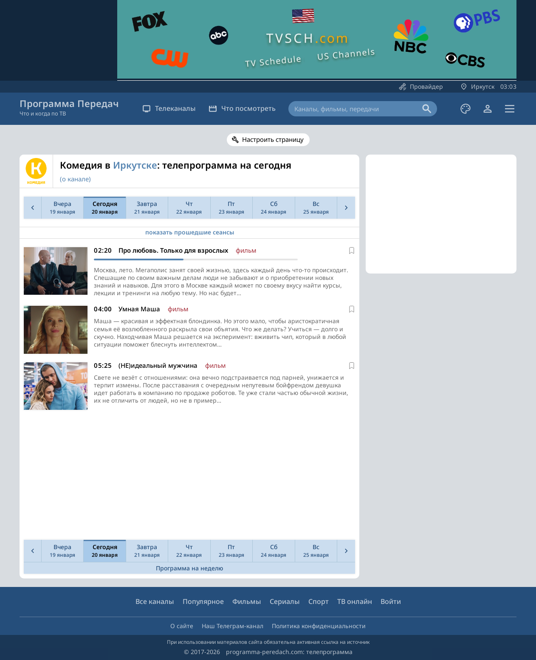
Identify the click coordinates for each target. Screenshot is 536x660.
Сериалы (285, 601)
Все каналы (154, 601)
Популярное (203, 601)
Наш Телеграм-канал (232, 626)
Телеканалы (169, 108)
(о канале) (75, 179)
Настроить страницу (273, 139)
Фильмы (246, 601)
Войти (391, 601)
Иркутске (135, 164)
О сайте (181, 626)
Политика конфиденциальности (319, 626)
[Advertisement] (188, 476)
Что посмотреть (242, 108)
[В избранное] (351, 250)
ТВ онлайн (354, 601)
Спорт (318, 601)
